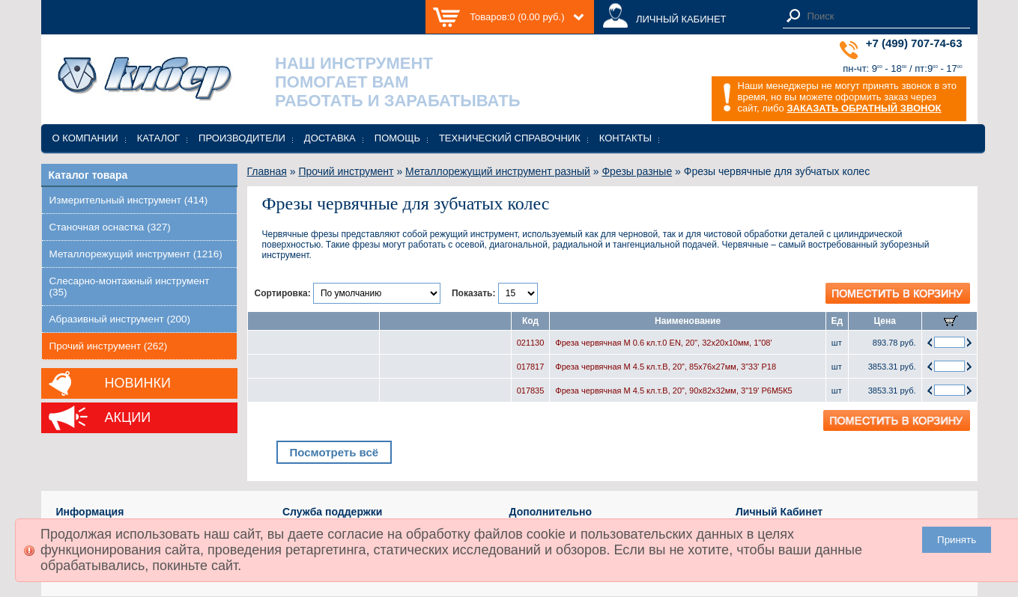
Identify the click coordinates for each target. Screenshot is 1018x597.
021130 (531, 342)
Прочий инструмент (345, 171)
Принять (956, 539)
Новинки (138, 383)
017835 (531, 390)
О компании (85, 138)
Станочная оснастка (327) (110, 227)
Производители (242, 138)
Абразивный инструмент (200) (120, 319)
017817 (531, 366)
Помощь (397, 138)
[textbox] (885, 16)
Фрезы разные (637, 171)
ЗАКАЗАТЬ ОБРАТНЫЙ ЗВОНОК (864, 108)
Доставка (330, 138)
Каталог (158, 138)
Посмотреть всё (333, 452)
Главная (267, 171)
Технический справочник (510, 138)
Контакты (625, 138)
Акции (128, 417)
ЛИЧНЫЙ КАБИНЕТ (681, 19)
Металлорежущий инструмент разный (497, 171)
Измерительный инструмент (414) (128, 200)
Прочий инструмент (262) (108, 346)
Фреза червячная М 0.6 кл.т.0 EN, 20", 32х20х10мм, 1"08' (663, 342)
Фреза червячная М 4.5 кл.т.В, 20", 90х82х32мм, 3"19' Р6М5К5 (673, 390)
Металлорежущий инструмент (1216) (135, 254)
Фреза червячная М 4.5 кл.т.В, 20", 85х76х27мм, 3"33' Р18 (665, 366)
